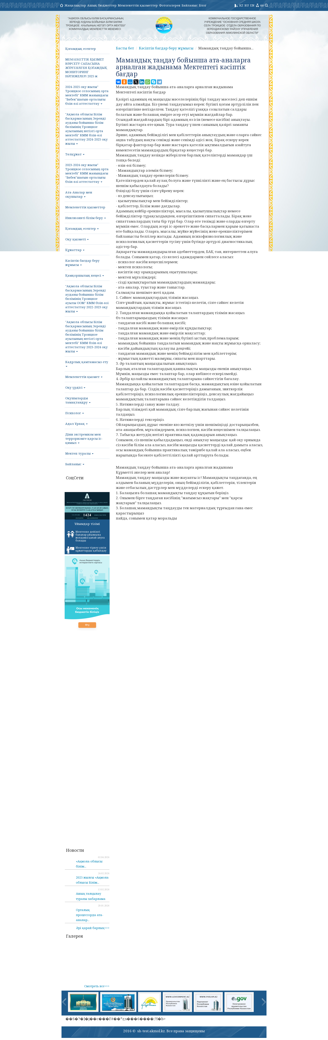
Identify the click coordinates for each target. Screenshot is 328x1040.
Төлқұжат (75, 154)
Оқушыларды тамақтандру (78, 400)
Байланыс (190, 5)
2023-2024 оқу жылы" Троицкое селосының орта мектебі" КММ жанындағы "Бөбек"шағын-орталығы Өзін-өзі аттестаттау (87, 173)
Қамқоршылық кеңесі (84, 275)
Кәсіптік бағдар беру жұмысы (82, 262)
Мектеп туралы (79, 453)
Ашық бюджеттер (102, 5)
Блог (202, 5)
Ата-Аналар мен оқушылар (78, 194)
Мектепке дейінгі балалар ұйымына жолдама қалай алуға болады (86, 536)
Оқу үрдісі (75, 387)
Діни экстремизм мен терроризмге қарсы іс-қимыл (83, 438)
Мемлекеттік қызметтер (138, 5)
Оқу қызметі (77, 239)
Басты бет (125, 48)
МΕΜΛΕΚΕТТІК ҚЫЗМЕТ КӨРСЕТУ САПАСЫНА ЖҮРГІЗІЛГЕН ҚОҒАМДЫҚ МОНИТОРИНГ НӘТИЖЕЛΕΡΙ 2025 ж (86, 67)
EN (252, 5)
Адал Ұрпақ (76, 423)
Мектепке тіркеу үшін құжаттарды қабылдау (86, 550)
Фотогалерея (169, 5)
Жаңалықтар (75, 5)
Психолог (74, 413)
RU (247, 5)
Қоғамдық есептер (80, 48)
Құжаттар (75, 250)
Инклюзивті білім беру (85, 218)
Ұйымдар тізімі (87, 524)
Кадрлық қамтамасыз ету (86, 363)
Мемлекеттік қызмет (83, 377)
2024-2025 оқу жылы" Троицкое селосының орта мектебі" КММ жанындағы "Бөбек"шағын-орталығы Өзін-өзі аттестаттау (87, 95)
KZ (241, 5)
